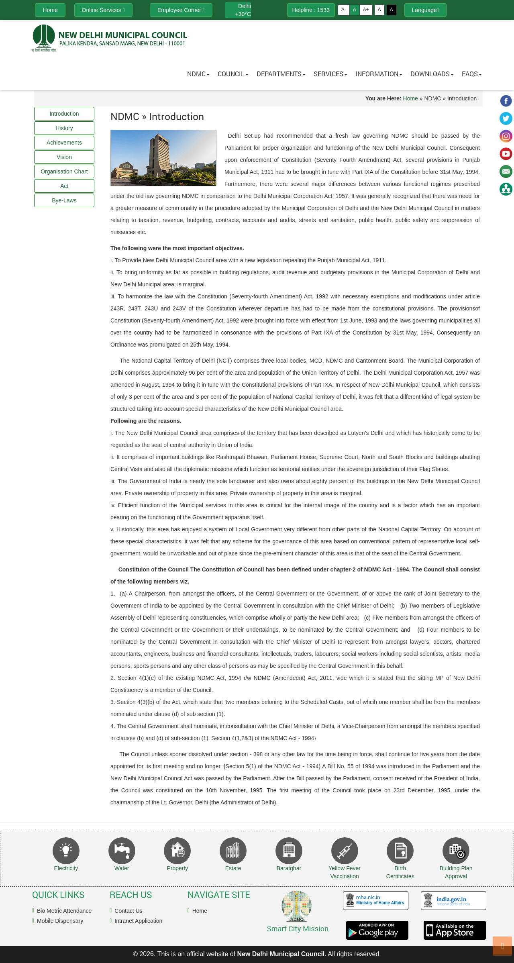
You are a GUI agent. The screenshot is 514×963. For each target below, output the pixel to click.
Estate (233, 868)
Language (425, 10)
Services (330, 73)
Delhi (244, 6)
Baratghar (289, 868)
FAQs (472, 73)
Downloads (432, 73)
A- (343, 9)
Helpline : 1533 (311, 10)
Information (378, 73)
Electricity (66, 868)
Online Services (103, 10)
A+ (366, 9)
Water (121, 868)
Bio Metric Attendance (64, 911)
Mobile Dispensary (60, 921)
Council (233, 73)
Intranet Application (138, 921)
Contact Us (128, 911)
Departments (281, 73)
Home (410, 98)
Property (177, 868)
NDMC (198, 73)
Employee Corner (181, 10)
